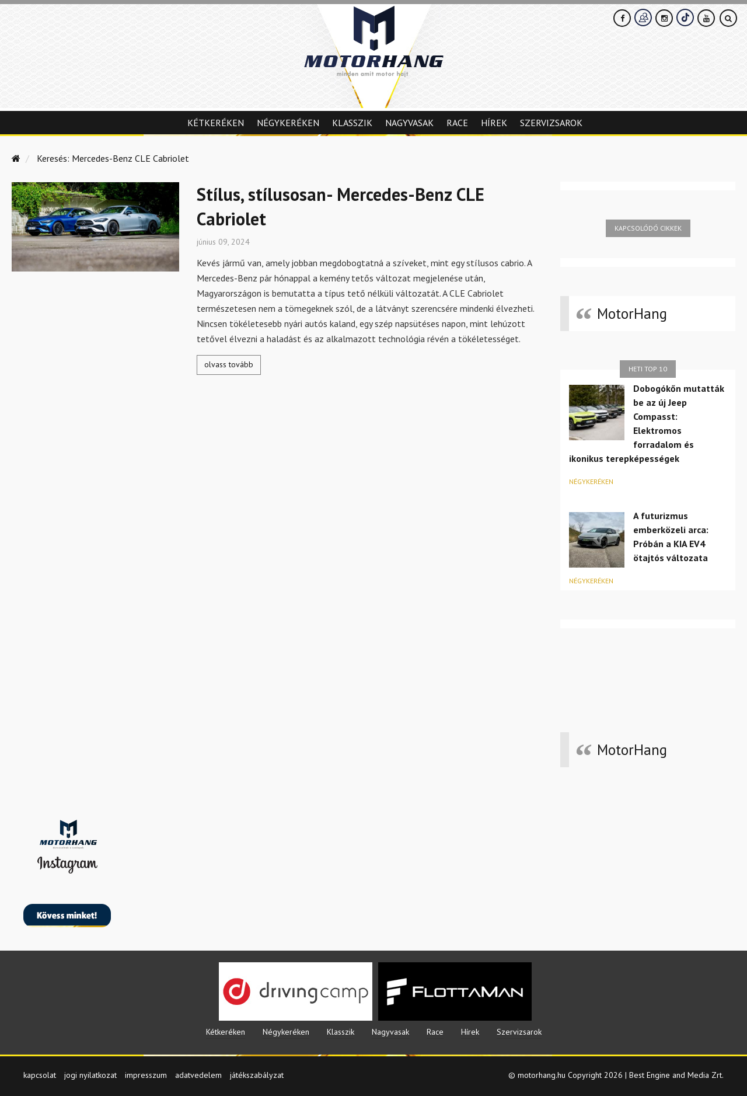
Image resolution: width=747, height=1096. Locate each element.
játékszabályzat (257, 1075)
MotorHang (632, 313)
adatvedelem (198, 1075)
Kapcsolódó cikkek (648, 228)
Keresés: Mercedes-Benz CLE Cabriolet (113, 158)
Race (457, 122)
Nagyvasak (409, 122)
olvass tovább (228, 364)
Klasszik (352, 122)
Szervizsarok (551, 122)
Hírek (494, 122)
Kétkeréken (215, 122)
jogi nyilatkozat (90, 1075)
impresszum (146, 1075)
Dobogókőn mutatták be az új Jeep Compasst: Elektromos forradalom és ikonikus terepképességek (646, 423)
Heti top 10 (648, 368)
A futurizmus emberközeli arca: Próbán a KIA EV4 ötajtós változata (670, 536)
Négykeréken (288, 122)
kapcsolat (39, 1075)
